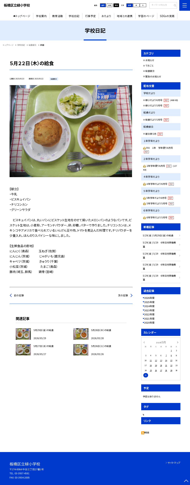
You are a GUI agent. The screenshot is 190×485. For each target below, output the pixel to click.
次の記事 (123, 295)
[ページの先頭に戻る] (186, 481)
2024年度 (149, 306)
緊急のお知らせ (153, 76)
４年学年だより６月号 (160, 183)
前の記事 (19, 295)
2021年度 (149, 318)
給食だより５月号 (157, 119)
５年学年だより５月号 (160, 203)
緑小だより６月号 (161, 100)
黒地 (116, 5)
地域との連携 (125, 16)
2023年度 (149, 310)
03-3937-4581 (22, 473)
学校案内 (41, 16)
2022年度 (149, 314)
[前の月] (143, 342)
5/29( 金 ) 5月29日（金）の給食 (158, 235)
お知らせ (149, 60)
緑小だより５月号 (157, 105)
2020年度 (149, 322)
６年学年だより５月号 (160, 217)
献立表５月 (154, 133)
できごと (149, 65)
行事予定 (90, 16)
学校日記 (74, 16)
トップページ (22, 16)
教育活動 (57, 16)
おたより (106, 16)
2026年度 (149, 298)
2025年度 (149, 302)
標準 (129, 5)
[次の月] (177, 342)
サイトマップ (174, 462)
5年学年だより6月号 (159, 197)
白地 (109, 5)
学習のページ (146, 16)
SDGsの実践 (167, 16)
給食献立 (150, 70)
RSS (146, 432)
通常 (102, 5)
